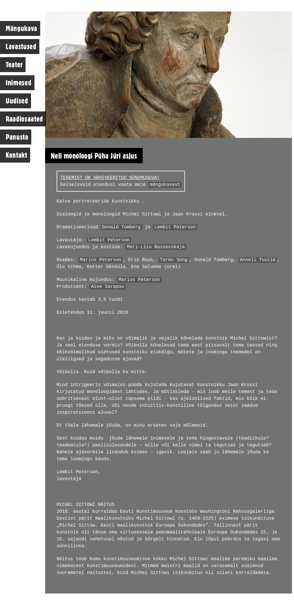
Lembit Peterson (175, 227)
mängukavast (165, 184)
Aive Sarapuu (107, 286)
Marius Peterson (100, 260)
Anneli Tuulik (258, 260)
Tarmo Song (173, 260)
